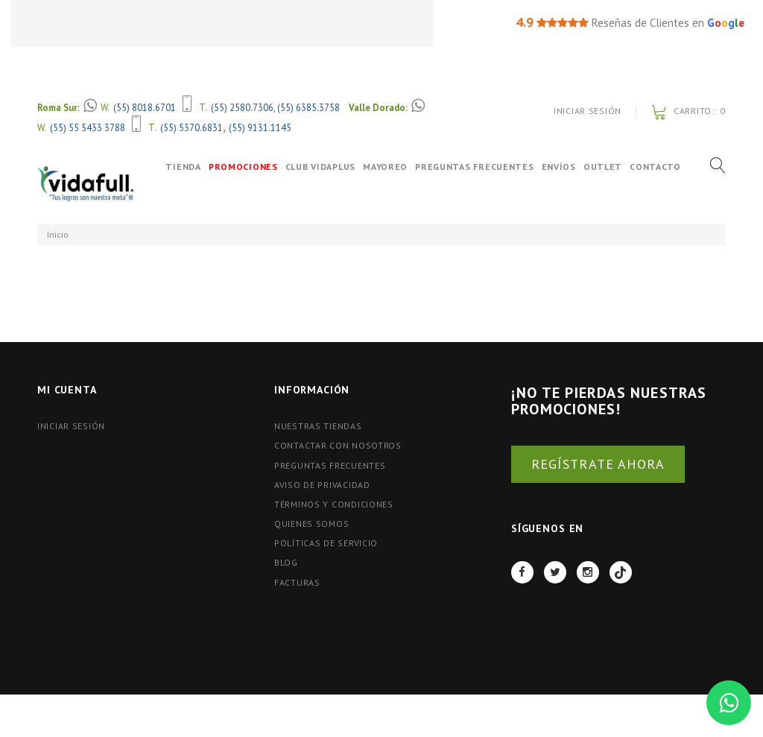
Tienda (173, 166)
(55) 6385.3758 (308, 107)
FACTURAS (297, 582)
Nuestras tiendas (318, 425)
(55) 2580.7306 (242, 107)
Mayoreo (390, 166)
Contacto (189, 199)
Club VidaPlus (325, 166)
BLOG (286, 562)
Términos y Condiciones (333, 504)
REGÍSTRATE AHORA (598, 463)
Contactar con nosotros (338, 445)
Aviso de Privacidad (322, 484)
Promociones (247, 166)
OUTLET (607, 166)
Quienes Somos (311, 523)
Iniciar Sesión (587, 110)
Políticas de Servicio (326, 542)
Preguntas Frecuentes (479, 166)
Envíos (563, 166)
